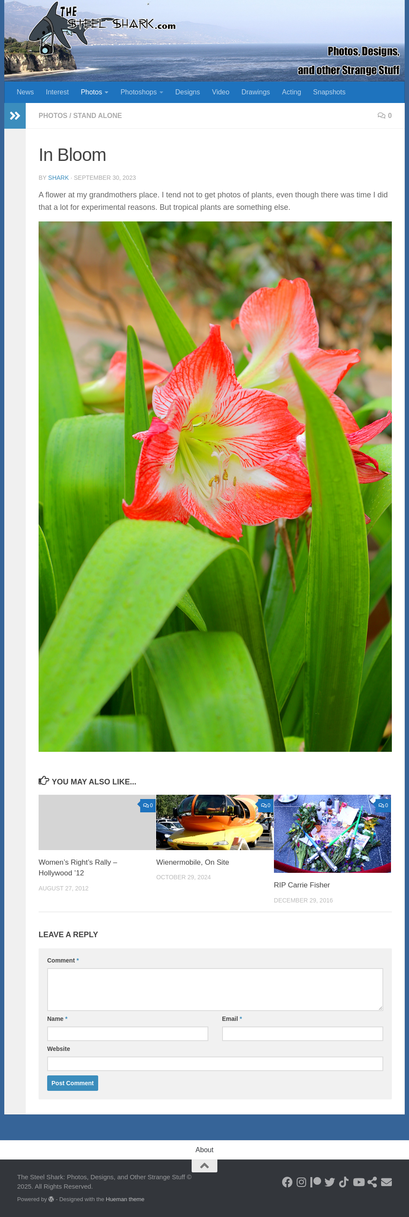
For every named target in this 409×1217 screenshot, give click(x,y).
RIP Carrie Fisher (302, 885)
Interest (57, 92)
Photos (91, 92)
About (204, 1149)
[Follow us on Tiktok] (344, 1182)
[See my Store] (372, 1182)
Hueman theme (125, 1199)
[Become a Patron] (315, 1182)
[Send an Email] (386, 1182)
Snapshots (329, 92)
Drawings (255, 92)
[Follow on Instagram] (301, 1182)
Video (221, 92)
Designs (187, 92)
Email (232, 1018)
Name (57, 1018)
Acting (291, 92)
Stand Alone (97, 115)
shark (58, 177)
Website (58, 1048)
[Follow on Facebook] (287, 1182)
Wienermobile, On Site (192, 862)
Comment (63, 960)
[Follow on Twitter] (330, 1182)
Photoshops (138, 92)
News (25, 92)
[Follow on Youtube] (358, 1182)
